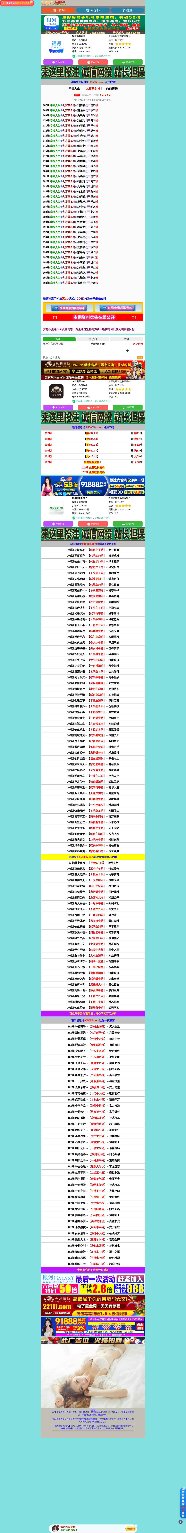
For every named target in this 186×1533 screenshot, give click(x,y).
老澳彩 (127, 10)
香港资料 (93, 10)
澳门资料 (59, 10)
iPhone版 (93, 62)
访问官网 (127, 62)
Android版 (58, 62)
